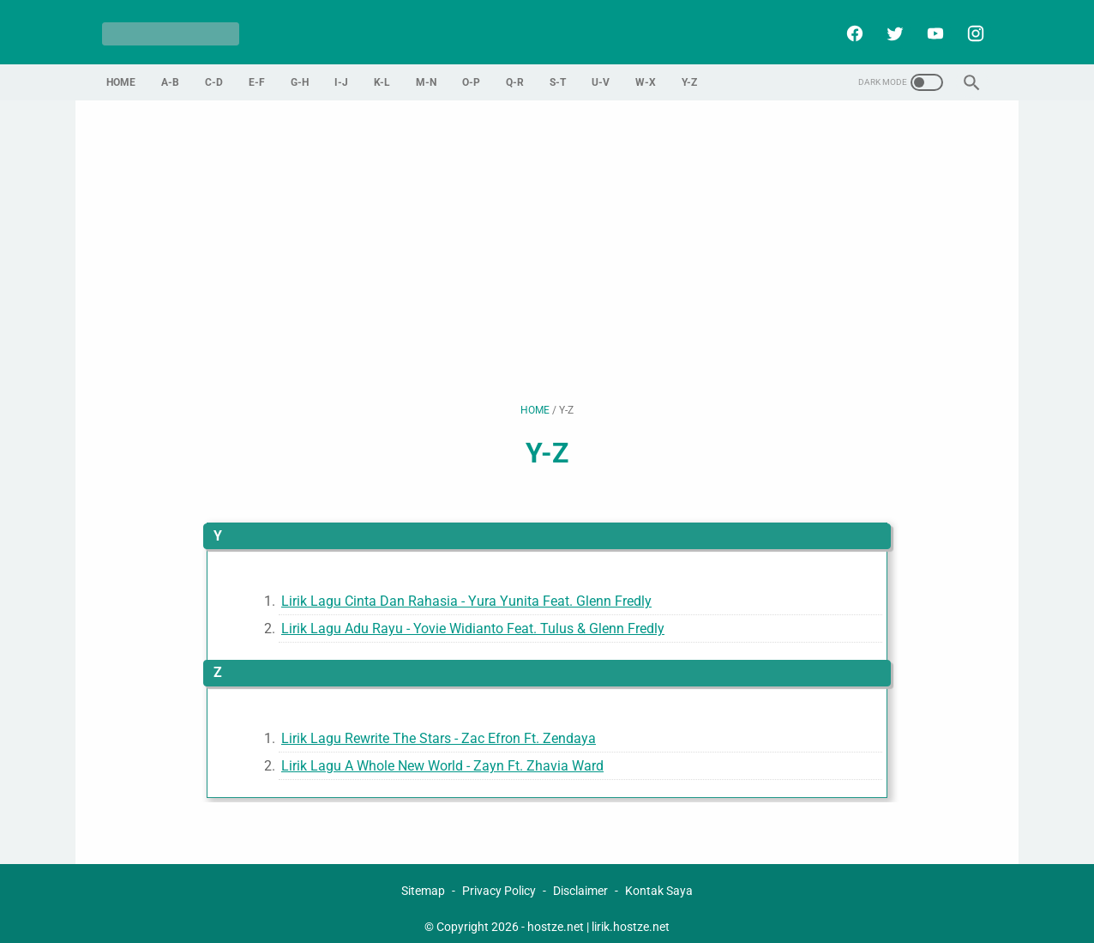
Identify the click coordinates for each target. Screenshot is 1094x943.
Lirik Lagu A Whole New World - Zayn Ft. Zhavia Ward (442, 755)
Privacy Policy (499, 880)
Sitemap (423, 880)
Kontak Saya (659, 880)
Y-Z (689, 71)
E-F (257, 71)
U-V (601, 71)
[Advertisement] (547, 240)
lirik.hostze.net (631, 916)
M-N (426, 71)
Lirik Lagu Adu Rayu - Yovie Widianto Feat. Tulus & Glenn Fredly (472, 618)
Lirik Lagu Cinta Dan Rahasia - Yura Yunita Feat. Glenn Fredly (466, 590)
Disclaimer (580, 880)
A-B (170, 71)
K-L (382, 71)
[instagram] (969, 26)
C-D (214, 71)
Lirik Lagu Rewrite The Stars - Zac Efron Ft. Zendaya (438, 727)
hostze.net (555, 916)
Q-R (515, 71)
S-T (558, 71)
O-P (471, 71)
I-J (341, 71)
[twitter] (888, 26)
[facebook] (848, 26)
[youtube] (929, 26)
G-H (300, 71)
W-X (645, 71)
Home (120, 71)
